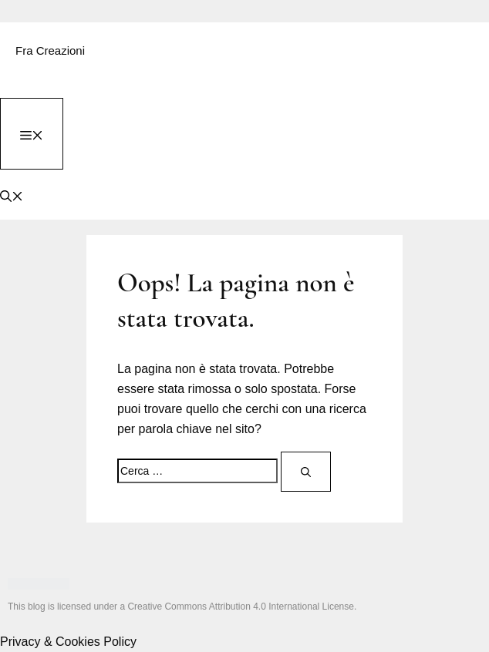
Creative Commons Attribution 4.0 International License (240, 606)
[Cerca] (306, 472)
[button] (11, 194)
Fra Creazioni (50, 50)
